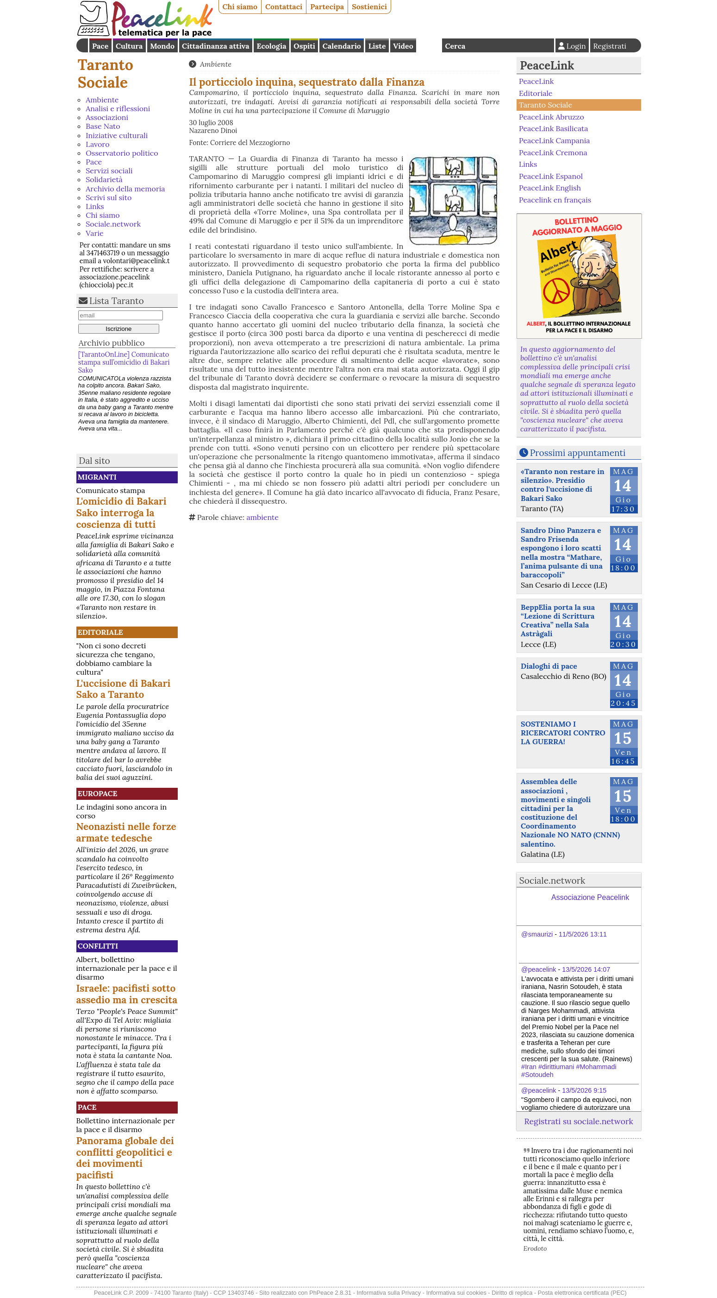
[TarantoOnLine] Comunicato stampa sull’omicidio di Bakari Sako (124, 362)
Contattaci (283, 6)
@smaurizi (537, 934)
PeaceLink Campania (554, 140)
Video (403, 46)
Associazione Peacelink (590, 897)
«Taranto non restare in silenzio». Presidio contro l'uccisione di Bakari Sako (563, 485)
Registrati (610, 46)
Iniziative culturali (117, 135)
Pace (100, 46)
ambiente (262, 517)
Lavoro (97, 144)
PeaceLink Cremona (553, 152)
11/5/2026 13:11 (583, 934)
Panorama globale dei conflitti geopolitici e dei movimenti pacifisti (125, 1158)
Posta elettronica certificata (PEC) (582, 1292)
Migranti (97, 476)
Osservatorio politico (122, 153)
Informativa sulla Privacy (389, 1292)
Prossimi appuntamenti (578, 452)
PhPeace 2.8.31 (330, 1292)
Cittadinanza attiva (215, 46)
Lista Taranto (116, 300)
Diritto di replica (512, 1292)
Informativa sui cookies (456, 1292)
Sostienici (369, 6)
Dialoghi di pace (549, 666)
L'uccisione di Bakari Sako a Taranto (123, 689)
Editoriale (100, 632)
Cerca (455, 46)
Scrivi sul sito (108, 197)
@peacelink (538, 969)
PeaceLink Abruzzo (551, 116)
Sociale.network (113, 223)
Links (95, 206)
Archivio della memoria (125, 188)
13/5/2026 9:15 (584, 1090)
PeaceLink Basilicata (553, 128)
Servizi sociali (109, 170)
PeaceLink (547, 65)
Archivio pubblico (112, 342)
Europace (98, 793)
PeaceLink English (550, 187)
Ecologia (271, 46)
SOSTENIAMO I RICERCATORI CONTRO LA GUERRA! (563, 732)
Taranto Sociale (105, 73)
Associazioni (107, 117)
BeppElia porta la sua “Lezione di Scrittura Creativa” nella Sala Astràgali (558, 620)
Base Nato (103, 126)
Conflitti (98, 945)
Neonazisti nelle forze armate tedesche (126, 832)
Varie (94, 233)
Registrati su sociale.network (578, 1121)
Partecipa (327, 6)
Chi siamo (240, 6)
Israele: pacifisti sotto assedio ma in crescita (127, 994)
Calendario (342, 46)
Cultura (129, 46)
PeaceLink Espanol (551, 175)
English (429, 45)
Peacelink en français (555, 199)
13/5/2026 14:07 (586, 969)
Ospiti (304, 46)
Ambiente (102, 99)
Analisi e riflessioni (118, 108)
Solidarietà (104, 179)
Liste (377, 46)
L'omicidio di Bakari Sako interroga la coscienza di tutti (121, 513)
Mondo (162, 46)
